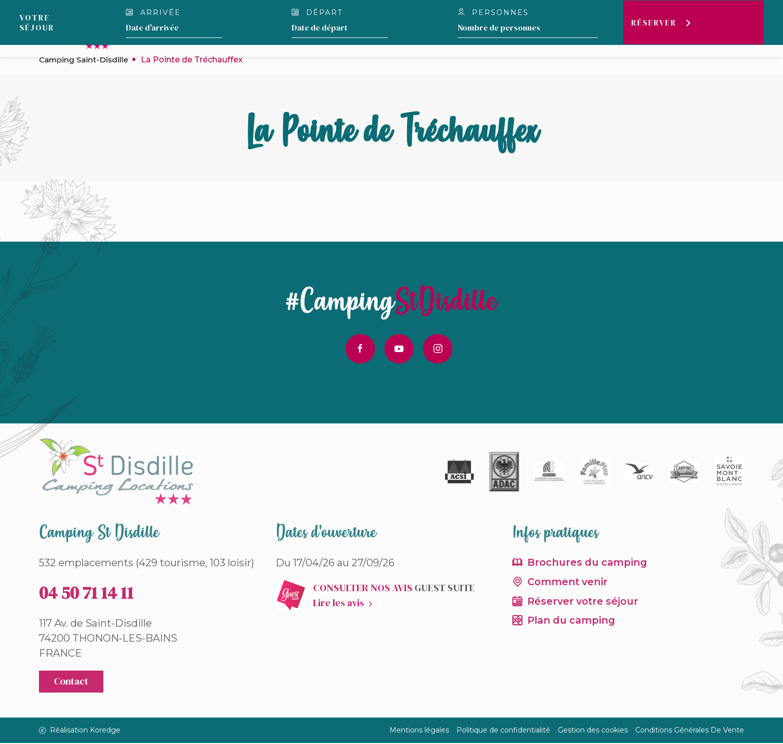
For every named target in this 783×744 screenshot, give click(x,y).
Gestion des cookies (593, 731)
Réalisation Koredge (79, 731)
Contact (71, 683)
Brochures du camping (588, 563)
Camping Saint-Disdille (85, 59)
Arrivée (153, 12)
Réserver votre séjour (584, 603)
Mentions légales (419, 731)
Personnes (493, 12)
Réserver (653, 22)
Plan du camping (572, 623)
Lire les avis (339, 603)
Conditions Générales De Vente (689, 731)
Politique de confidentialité (503, 731)
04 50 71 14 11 (86, 593)
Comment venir (568, 583)
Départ (317, 12)
